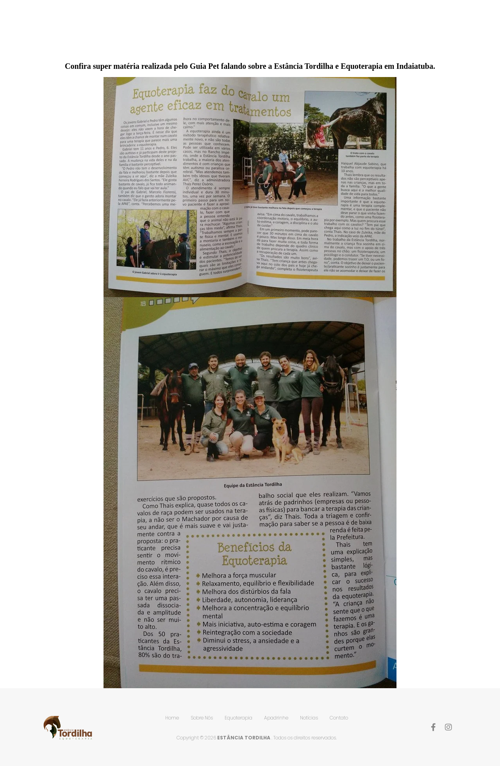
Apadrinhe (364, 28)
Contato (450, 28)
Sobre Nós (265, 28)
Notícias (408, 28)
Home (225, 28)
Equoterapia (315, 28)
